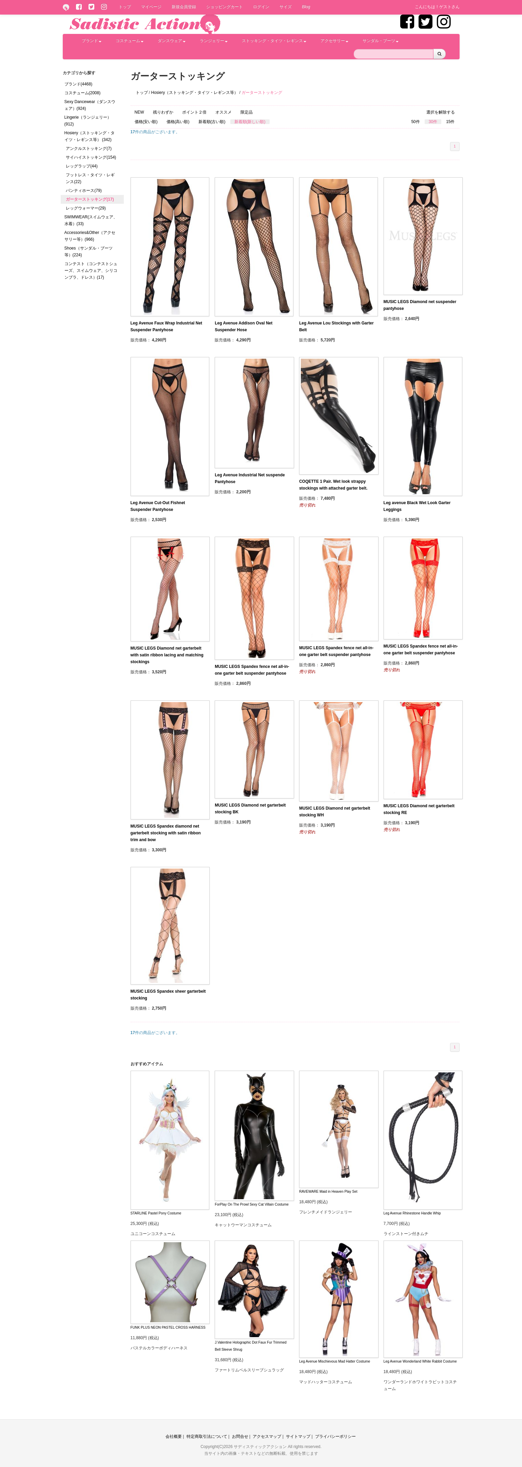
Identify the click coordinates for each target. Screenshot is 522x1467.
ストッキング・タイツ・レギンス (274, 40)
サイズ (285, 6)
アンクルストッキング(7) (89, 148)
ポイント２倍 (194, 112)
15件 (450, 121)
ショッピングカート (224, 6)
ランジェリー (214, 40)
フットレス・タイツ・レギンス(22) (90, 178)
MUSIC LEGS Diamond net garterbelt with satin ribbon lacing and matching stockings (167, 655)
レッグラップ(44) (81, 166)
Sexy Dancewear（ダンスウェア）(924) (90, 105)
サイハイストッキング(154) (91, 157)
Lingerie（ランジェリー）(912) (88, 120)
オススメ (223, 112)
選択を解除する (440, 112)
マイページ (151, 6)
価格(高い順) (178, 121)
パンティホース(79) (83, 190)
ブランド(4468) (78, 84)
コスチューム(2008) (82, 93)
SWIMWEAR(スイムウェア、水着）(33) (91, 220)
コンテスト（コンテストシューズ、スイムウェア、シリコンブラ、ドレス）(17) (90, 270)
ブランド (91, 40)
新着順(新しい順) (250, 121)
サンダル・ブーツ (381, 40)
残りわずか (163, 112)
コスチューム (129, 40)
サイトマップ (298, 1436)
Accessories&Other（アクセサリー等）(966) (90, 236)
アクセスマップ (267, 1436)
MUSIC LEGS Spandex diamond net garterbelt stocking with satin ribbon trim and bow (166, 833)
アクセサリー (334, 40)
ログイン (261, 6)
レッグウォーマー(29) (85, 208)
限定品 (246, 112)
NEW (139, 112)
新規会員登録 (184, 6)
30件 (433, 121)
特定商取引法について (207, 1436)
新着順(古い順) (212, 121)
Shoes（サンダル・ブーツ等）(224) (88, 251)
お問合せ (240, 1436)
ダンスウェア (172, 40)
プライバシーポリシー (335, 1436)
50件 (415, 121)
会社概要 (174, 1436)
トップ (125, 6)
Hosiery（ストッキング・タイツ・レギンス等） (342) (89, 136)
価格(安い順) (146, 121)
